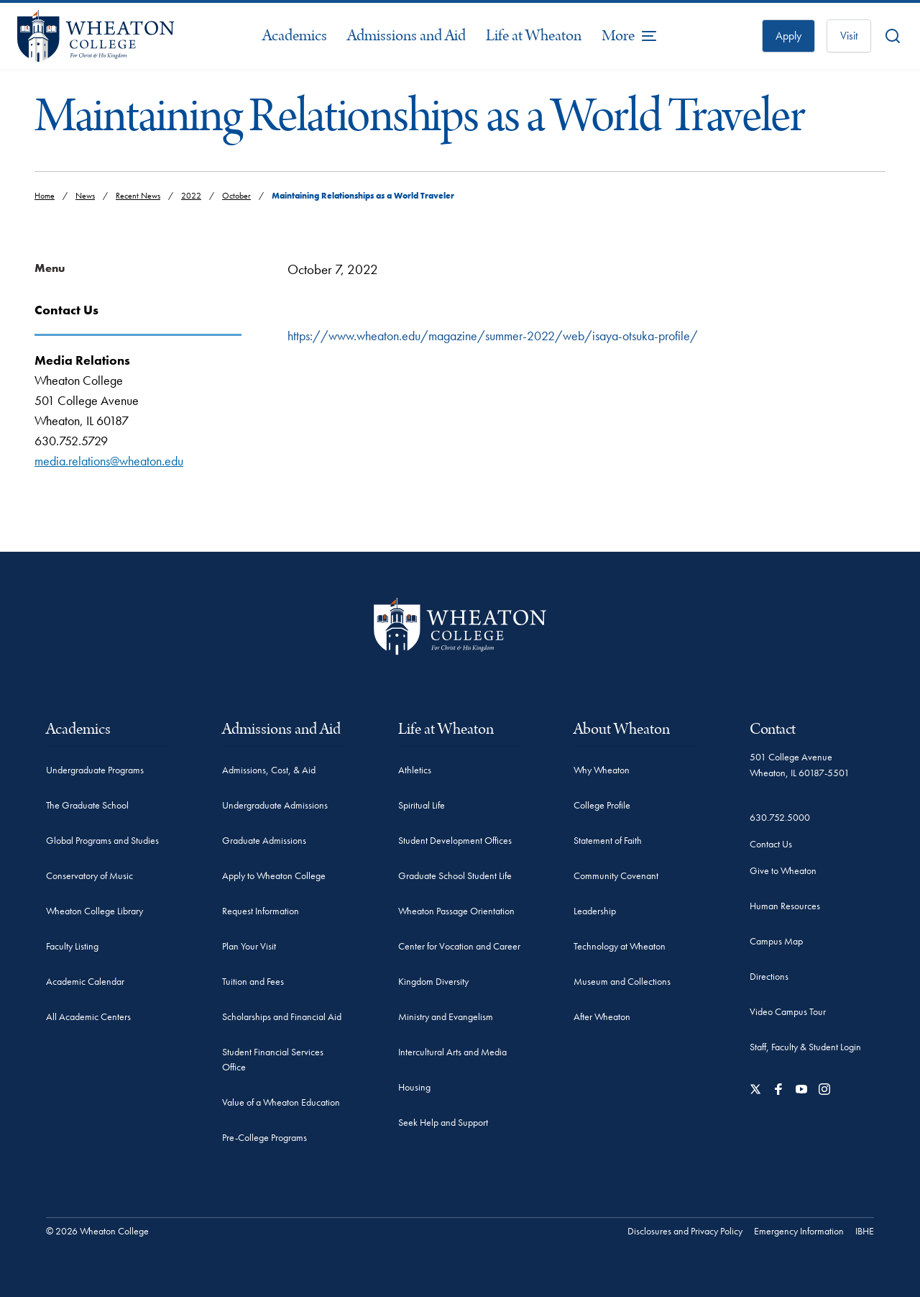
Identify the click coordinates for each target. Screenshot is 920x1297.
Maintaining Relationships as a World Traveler (363, 195)
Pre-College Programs (264, 1137)
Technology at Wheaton (620, 945)
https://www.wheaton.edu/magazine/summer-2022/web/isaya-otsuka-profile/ (493, 335)
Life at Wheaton (533, 35)
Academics (294, 35)
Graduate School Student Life (455, 875)
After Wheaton (602, 1016)
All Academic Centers (88, 1016)
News (85, 195)
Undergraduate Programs (95, 769)
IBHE (864, 1230)
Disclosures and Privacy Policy (684, 1230)
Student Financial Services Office (272, 1059)
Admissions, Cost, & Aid (269, 769)
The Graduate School (87, 804)
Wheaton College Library (94, 910)
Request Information (260, 910)
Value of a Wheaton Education (281, 1102)
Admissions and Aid (406, 35)
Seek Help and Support (443, 1122)
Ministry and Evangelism (445, 1016)
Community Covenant (616, 875)
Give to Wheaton (783, 870)
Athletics (414, 769)
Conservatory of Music (89, 875)
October (236, 195)
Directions (769, 976)
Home (44, 195)
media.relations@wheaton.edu (108, 460)
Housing (414, 1086)
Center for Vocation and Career (459, 945)
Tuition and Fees (253, 981)
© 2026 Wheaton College (97, 1230)
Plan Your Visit (249, 945)
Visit (848, 35)
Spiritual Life (421, 804)
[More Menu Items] (629, 36)
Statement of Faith (608, 840)
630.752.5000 (780, 817)
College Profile (602, 804)
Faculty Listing (72, 945)
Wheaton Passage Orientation (456, 910)
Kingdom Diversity (433, 981)
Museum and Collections (622, 981)
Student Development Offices (455, 840)
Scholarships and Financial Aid (281, 1016)
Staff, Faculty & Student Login (805, 1046)
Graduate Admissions (264, 840)
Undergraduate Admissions (275, 804)
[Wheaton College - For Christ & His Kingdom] (460, 626)
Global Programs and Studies (102, 840)
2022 (191, 195)
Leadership (595, 910)
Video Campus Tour (788, 1011)
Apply (788, 35)
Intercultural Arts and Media (452, 1051)
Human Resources (785, 905)
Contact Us (771, 843)
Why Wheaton (602, 769)
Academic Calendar (85, 981)
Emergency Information (799, 1230)
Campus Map (776, 940)
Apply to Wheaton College (274, 875)
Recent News (138, 195)
